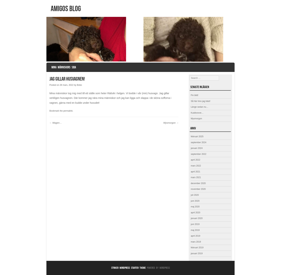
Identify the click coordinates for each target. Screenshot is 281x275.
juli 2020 (195, 195)
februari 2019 (197, 247)
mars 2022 (196, 165)
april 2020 (195, 212)
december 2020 (198, 183)
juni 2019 (195, 224)
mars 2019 (196, 242)
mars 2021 (196, 177)
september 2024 (198, 142)
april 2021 (195, 171)
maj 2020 (195, 206)
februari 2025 (197, 136)
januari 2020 (197, 218)
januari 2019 (197, 253)
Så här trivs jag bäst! (200, 101)
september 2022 (198, 154)
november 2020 (198, 189)
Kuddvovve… (197, 113)
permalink (68, 111)
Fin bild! (194, 95)
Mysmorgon (171, 122)
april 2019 (195, 236)
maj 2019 (195, 230)
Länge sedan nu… (199, 107)
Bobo (79, 85)
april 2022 (195, 160)
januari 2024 (197, 148)
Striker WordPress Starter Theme (128, 267)
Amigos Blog (66, 8)
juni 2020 (195, 201)
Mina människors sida (63, 67)
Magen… (55, 122)
